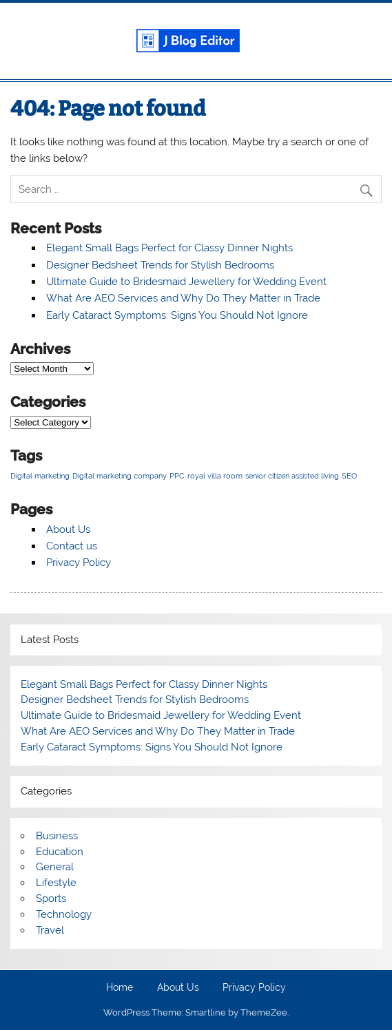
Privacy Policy (78, 562)
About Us (68, 529)
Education (59, 851)
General (55, 867)
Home (119, 988)
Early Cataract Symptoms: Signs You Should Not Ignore (177, 315)
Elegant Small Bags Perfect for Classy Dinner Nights (169, 248)
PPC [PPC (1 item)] (177, 476)
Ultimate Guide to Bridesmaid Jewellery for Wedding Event (186, 281)
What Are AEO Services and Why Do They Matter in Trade (183, 298)
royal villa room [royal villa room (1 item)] (215, 476)
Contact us (71, 546)
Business (57, 836)
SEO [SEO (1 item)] (349, 476)
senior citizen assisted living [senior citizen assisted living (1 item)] (292, 476)
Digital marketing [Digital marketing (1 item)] (40, 476)
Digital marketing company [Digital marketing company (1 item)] (119, 476)
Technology (64, 914)
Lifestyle (56, 882)
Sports (51, 898)
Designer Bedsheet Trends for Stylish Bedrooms (160, 265)
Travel (50, 930)
